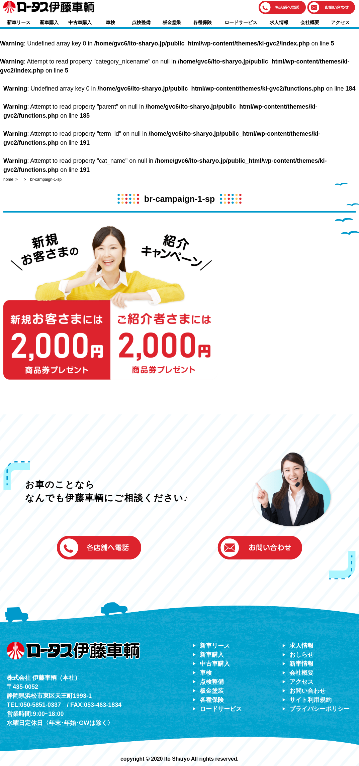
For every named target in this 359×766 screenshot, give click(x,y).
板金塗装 (172, 22)
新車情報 (301, 663)
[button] (282, 8)
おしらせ (301, 654)
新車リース (18, 22)
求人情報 (279, 22)
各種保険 (202, 22)
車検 (110, 22)
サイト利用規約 (310, 699)
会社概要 (309, 22)
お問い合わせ (307, 690)
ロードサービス (241, 22)
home (8, 179)
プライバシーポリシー (319, 709)
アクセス (340, 22)
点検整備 (141, 22)
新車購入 (49, 22)
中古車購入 (80, 22)
